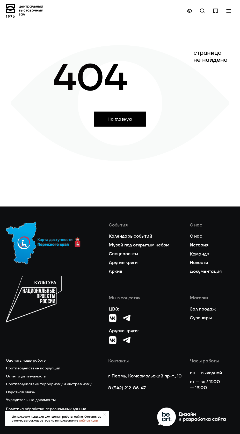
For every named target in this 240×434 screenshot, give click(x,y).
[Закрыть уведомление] (104, 414)
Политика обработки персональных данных (46, 409)
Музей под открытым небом (139, 245)
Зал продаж (203, 309)
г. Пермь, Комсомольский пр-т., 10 (145, 376)
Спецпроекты (123, 254)
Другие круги (123, 262)
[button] (228, 10)
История (199, 245)
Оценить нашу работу (26, 360)
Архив (115, 271)
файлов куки (88, 420)
